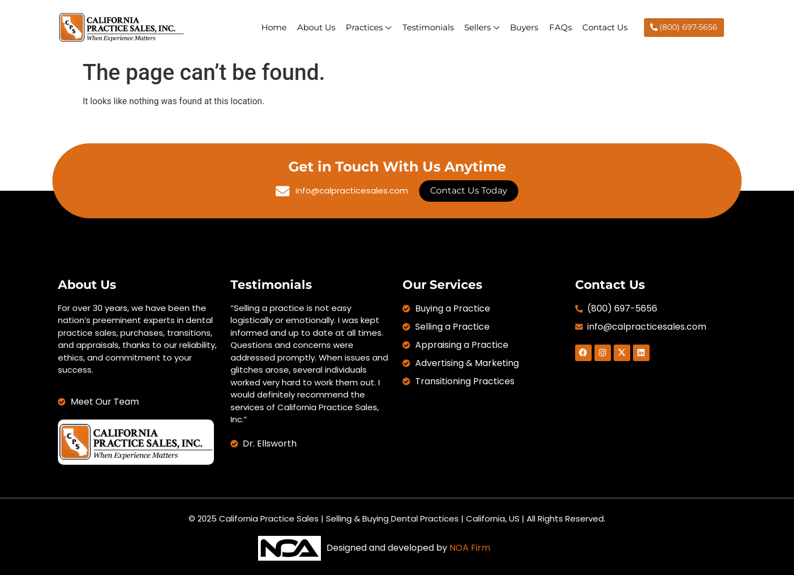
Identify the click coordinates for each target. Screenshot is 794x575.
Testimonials (426, 27)
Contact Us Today (468, 190)
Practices (367, 27)
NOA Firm (469, 547)
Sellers (480, 27)
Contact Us (604, 27)
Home (271, 27)
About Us (314, 27)
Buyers (523, 27)
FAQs (560, 27)
